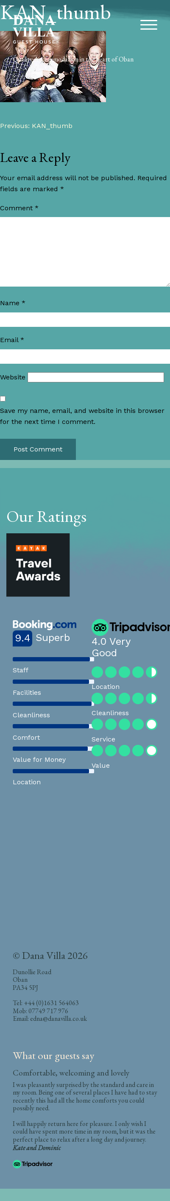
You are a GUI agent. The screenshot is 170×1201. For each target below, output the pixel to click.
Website (12, 377)
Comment (19, 208)
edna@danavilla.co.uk (58, 1018)
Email (12, 340)
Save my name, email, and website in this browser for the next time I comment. (82, 416)
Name (12, 303)
